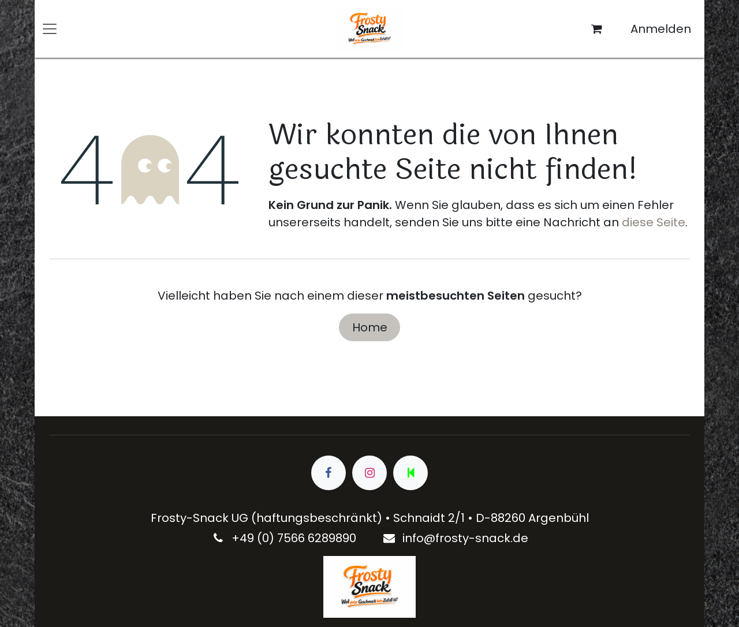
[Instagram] (369, 473)
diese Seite (653, 222)
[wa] (410, 473)
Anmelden (660, 29)
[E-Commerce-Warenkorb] (597, 29)
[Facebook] (328, 473)
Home (369, 327)
